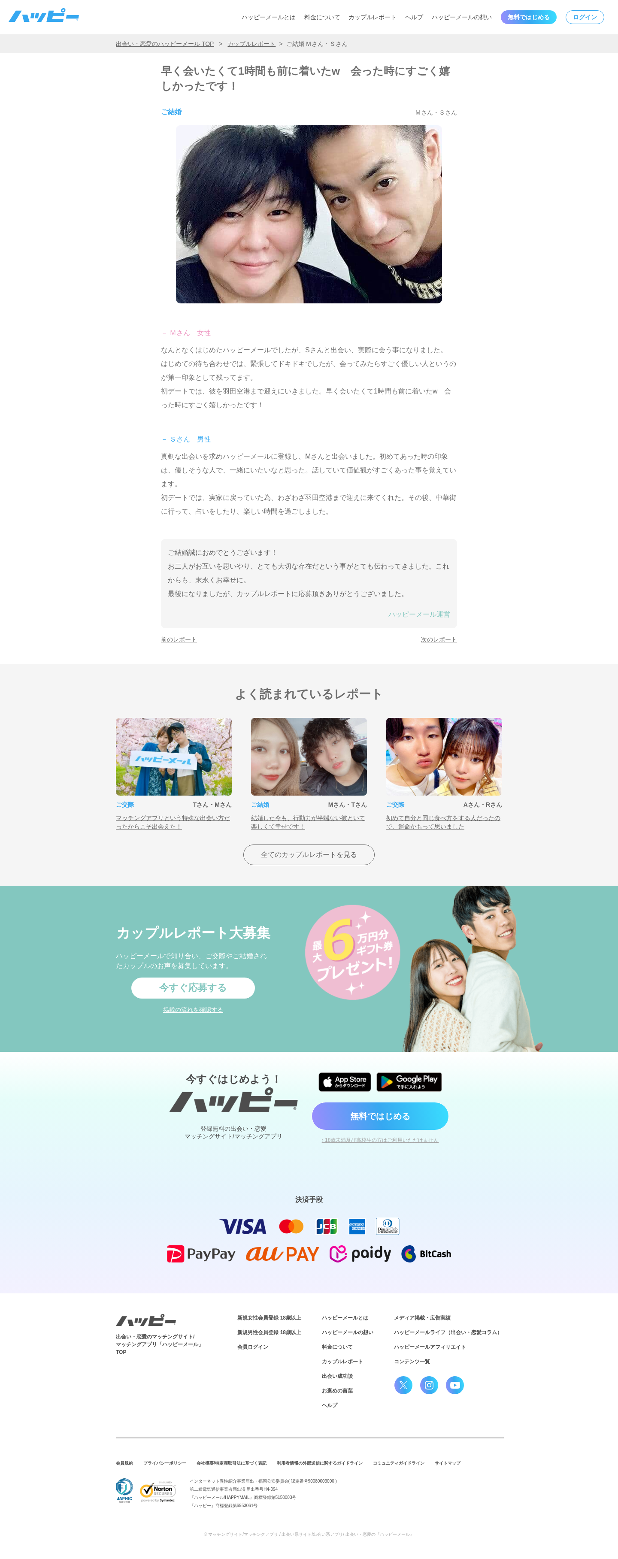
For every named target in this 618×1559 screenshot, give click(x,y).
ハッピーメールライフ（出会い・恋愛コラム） (448, 1332)
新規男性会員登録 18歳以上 (269, 1332)
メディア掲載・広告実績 (422, 1318)
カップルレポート (372, 17)
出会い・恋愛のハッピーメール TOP (165, 43)
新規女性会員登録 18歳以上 (269, 1318)
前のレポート (179, 639)
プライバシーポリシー (164, 1463)
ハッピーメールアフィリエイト (430, 1347)
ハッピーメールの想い (462, 17)
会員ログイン (252, 1347)
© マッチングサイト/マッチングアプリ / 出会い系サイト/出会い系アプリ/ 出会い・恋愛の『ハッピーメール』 (309, 1534)
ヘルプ (414, 17)
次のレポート (439, 639)
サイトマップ (447, 1463)
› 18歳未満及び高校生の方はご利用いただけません (380, 1140)
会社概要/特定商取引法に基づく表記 (232, 1463)
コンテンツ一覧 (412, 1362)
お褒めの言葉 (337, 1391)
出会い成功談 (337, 1376)
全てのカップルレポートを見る (309, 854)
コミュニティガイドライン (398, 1463)
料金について (322, 17)
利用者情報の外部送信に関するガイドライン (320, 1463)
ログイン (585, 17)
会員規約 (124, 1463)
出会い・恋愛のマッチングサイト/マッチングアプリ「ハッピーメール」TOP (159, 1344)
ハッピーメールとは (269, 17)
